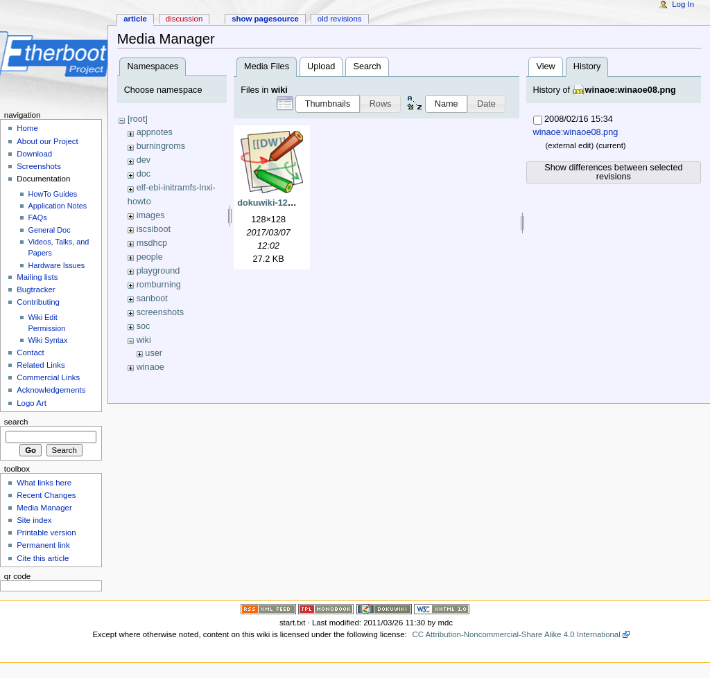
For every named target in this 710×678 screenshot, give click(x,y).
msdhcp (152, 243)
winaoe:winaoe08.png (630, 90)
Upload (321, 66)
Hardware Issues (56, 265)
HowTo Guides (53, 194)
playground (158, 271)
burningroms (161, 146)
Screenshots (39, 166)
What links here (44, 483)
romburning (159, 284)
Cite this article (43, 558)
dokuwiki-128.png (274, 203)
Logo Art (31, 403)
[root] (138, 119)
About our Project (47, 141)
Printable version (46, 532)
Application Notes (57, 206)
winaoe (150, 367)
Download (34, 154)
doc (143, 174)
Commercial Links (48, 377)
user (153, 353)
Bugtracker (36, 289)
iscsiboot (154, 229)
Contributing (38, 302)
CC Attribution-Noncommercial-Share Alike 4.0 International (516, 634)
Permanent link (43, 545)
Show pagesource (265, 19)
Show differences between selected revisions (613, 172)
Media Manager (44, 507)
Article (135, 19)
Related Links (40, 365)
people (150, 257)
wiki (144, 340)
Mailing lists (37, 277)
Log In (683, 4)
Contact (30, 352)
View (545, 66)
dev (143, 160)
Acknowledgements (51, 390)
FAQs (37, 217)
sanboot (152, 298)
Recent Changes (46, 495)
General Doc (49, 230)
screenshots (160, 312)
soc (143, 326)
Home (27, 128)
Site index (34, 520)
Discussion (184, 19)
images (151, 215)
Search (367, 66)
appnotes (155, 132)
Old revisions (340, 19)
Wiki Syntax (48, 340)
